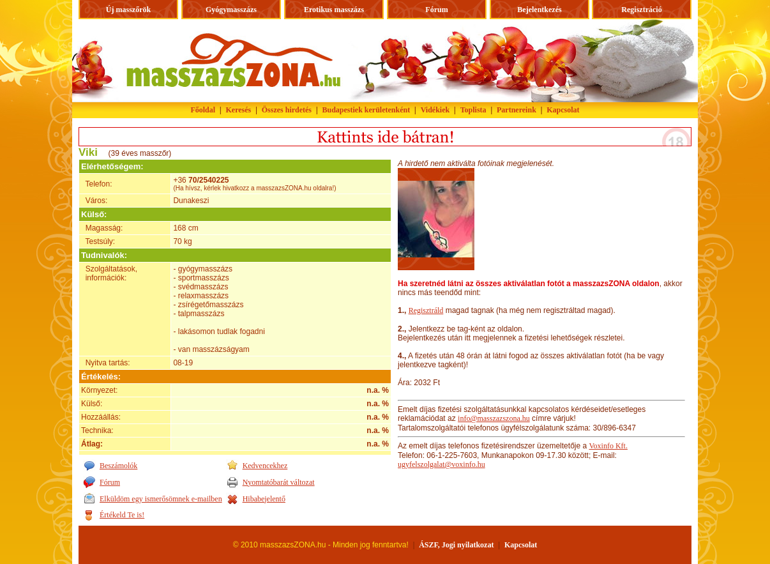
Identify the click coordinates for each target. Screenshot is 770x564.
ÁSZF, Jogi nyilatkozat (456, 544)
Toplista (473, 109)
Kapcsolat (563, 109)
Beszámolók (118, 465)
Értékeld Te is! (122, 514)
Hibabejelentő (264, 498)
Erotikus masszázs (334, 9)
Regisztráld (426, 310)
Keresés (239, 109)
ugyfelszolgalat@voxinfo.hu (441, 464)
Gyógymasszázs (231, 9)
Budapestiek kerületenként (366, 109)
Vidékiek (435, 109)
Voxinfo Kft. (608, 445)
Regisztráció (641, 9)
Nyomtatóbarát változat (279, 482)
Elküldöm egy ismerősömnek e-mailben (161, 498)
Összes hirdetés (287, 109)
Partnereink (516, 109)
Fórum (436, 9)
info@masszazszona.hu (494, 418)
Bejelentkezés (539, 9)
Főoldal (202, 109)
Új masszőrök (128, 9)
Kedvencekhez (265, 465)
